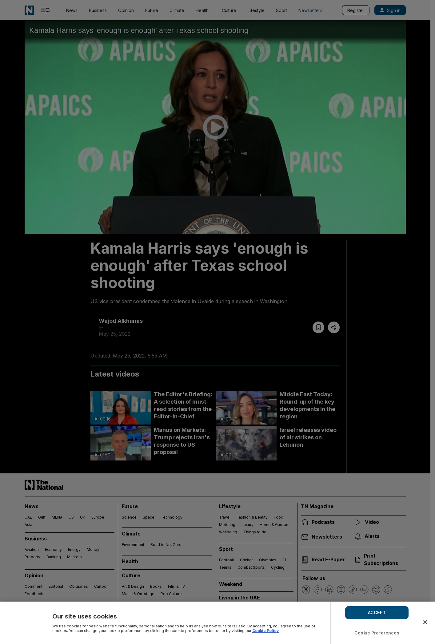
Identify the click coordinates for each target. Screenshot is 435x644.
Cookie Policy (265, 630)
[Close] (425, 622)
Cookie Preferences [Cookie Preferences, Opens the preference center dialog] (376, 632)
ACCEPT (377, 612)
